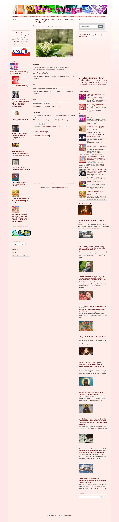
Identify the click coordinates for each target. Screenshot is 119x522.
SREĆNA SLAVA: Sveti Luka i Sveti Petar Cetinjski (21, 168)
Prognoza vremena (62, 126)
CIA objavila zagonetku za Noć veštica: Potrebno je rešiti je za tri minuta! (20, 200)
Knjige (99, 84)
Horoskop (85, 82)
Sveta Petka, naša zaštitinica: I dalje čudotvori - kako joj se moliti (91, 393)
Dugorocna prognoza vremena (48, 126)
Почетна (54, 183)
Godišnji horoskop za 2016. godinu (86, 85)
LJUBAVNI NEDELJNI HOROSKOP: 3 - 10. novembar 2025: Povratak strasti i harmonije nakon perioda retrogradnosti (93, 277)
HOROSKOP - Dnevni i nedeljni (95, 126)
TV (103, 80)
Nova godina (104, 84)
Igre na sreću (83, 84)
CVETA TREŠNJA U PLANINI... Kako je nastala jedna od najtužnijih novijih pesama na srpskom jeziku (20, 103)
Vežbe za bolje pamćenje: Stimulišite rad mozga (20, 120)
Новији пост (37, 183)
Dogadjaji (83, 78)
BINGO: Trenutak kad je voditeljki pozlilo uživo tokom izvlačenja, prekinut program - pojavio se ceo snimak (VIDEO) (20, 218)
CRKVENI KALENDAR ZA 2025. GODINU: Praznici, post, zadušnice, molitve (96, 146)
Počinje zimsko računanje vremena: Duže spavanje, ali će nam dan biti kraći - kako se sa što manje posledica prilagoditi (93, 450)
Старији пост (70, 183)
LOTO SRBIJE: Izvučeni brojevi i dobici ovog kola (20, 86)
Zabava (98, 80)
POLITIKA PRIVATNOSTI (18, 255)
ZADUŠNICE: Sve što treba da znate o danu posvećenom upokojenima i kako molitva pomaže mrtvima (92, 248)
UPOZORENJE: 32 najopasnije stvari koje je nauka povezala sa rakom (20, 153)
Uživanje (91, 82)
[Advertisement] (93, 57)
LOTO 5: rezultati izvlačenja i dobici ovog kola (19, 72)
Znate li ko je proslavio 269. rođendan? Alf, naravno (19, 183)
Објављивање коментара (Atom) (59, 187)
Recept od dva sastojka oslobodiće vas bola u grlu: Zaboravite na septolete (19, 136)
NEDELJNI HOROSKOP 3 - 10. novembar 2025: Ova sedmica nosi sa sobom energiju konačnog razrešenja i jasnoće (92, 307)
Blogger (69, 515)
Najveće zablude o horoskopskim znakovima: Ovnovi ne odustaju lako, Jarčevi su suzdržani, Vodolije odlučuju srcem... (92, 365)
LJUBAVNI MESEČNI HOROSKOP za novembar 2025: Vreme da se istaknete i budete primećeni (92, 480)
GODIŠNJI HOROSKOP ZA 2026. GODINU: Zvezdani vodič (96, 135)
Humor (90, 84)
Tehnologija (90, 80)
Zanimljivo (93, 78)
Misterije (95, 84)
